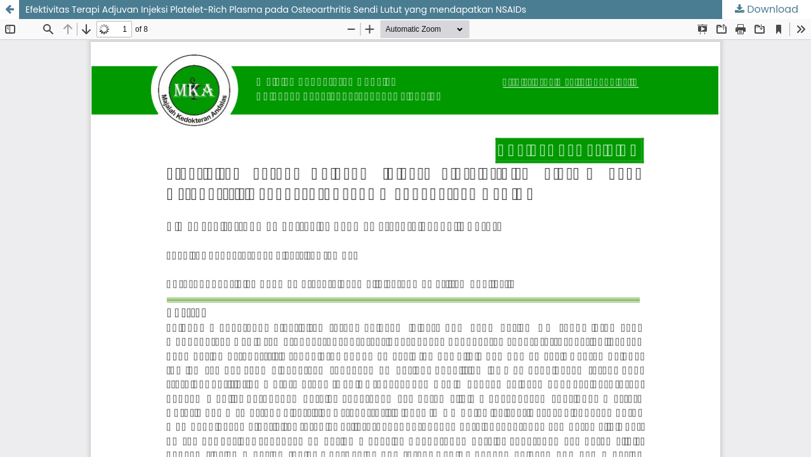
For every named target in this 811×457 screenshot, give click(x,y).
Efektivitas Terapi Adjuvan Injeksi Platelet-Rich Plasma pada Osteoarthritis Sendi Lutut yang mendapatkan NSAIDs (275, 9)
